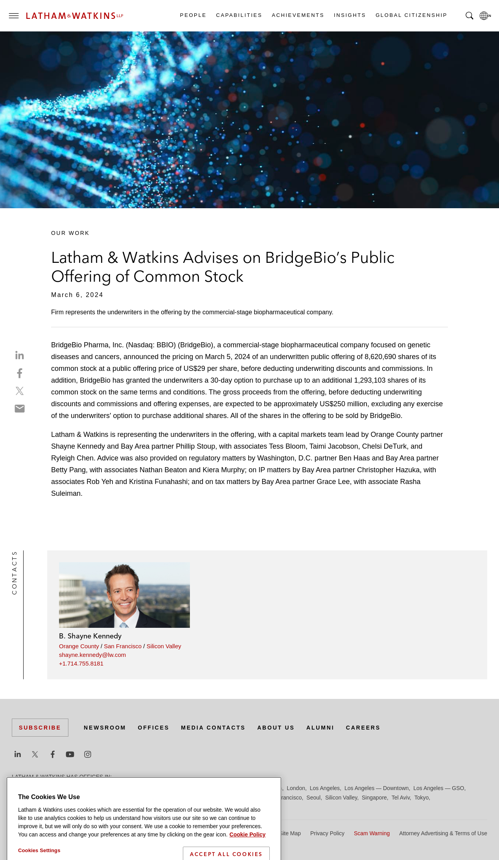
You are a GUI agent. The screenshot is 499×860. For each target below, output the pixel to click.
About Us (276, 727)
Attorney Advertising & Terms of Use (443, 833)
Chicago (111, 788)
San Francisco (123, 646)
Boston (61, 788)
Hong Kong (243, 788)
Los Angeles (325, 788)
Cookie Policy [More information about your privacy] (248, 854)
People (193, 15)
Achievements (298, 15)
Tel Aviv (401, 797)
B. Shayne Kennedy (90, 635)
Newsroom (105, 727)
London (296, 788)
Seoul (313, 797)
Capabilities (239, 15)
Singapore (374, 797)
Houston (271, 788)
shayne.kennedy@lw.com (92, 654)
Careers (363, 727)
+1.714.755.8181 (81, 663)
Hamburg (213, 788)
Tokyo (421, 797)
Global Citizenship (411, 15)
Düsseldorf (157, 788)
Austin (19, 788)
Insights (349, 15)
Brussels (85, 788)
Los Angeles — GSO (438, 788)
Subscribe (40, 727)
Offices (153, 727)
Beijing (40, 788)
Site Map (290, 833)
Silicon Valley (164, 646)
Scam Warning (372, 833)
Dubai (132, 788)
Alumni (320, 727)
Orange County (79, 646)
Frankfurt (186, 788)
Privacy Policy (327, 833)
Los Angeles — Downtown (376, 788)
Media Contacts (213, 727)
